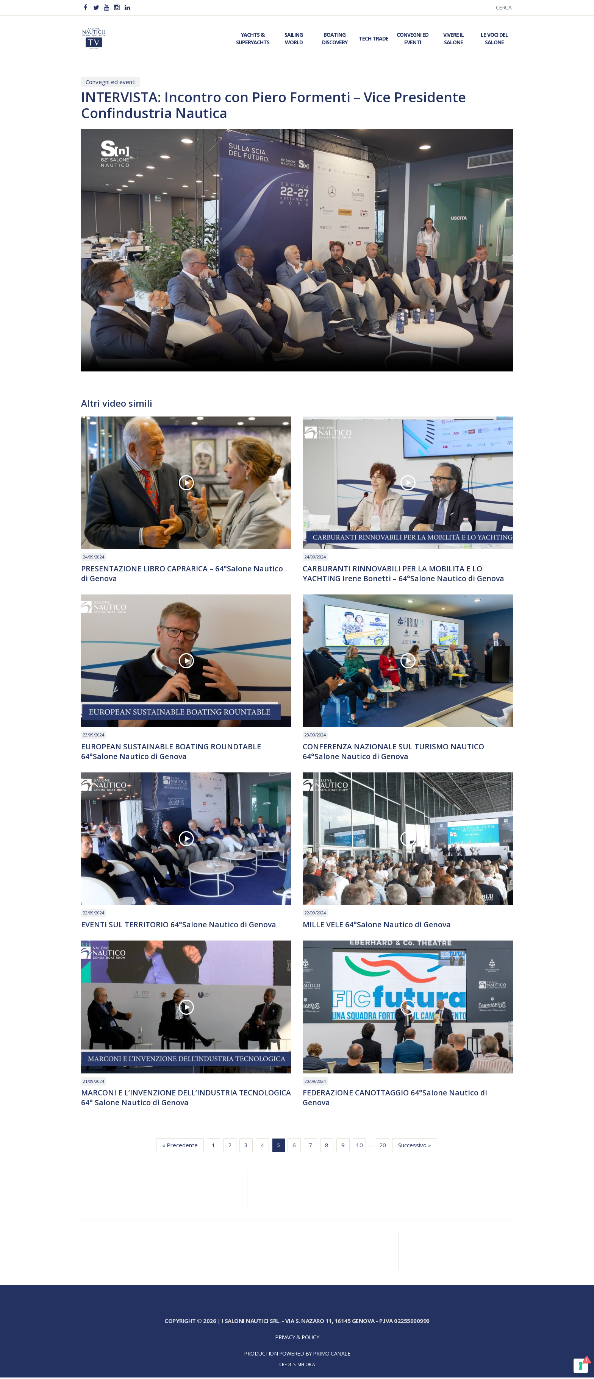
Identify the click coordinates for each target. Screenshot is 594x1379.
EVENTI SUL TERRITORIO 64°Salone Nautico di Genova (180, 925)
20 (382, 1147)
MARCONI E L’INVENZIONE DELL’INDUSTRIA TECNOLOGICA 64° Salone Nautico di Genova (163, 1099)
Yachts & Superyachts (252, 38)
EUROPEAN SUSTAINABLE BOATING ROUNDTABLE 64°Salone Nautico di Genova (172, 752)
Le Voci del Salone (494, 38)
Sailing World (293, 38)
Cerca (504, 7)
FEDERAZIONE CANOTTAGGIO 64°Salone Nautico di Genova (397, 1099)
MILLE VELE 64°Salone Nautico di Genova (377, 925)
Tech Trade (373, 38)
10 (359, 1147)
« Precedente (180, 1147)
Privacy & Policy (297, 1339)
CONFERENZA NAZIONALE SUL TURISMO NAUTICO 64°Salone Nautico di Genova (395, 752)
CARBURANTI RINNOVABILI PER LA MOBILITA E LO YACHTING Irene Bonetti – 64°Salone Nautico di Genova (404, 573)
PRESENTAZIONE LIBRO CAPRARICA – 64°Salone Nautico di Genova (183, 573)
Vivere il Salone (453, 38)
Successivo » (414, 1147)
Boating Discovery (334, 38)
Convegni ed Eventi (412, 38)
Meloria (306, 1366)
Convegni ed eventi (111, 82)
